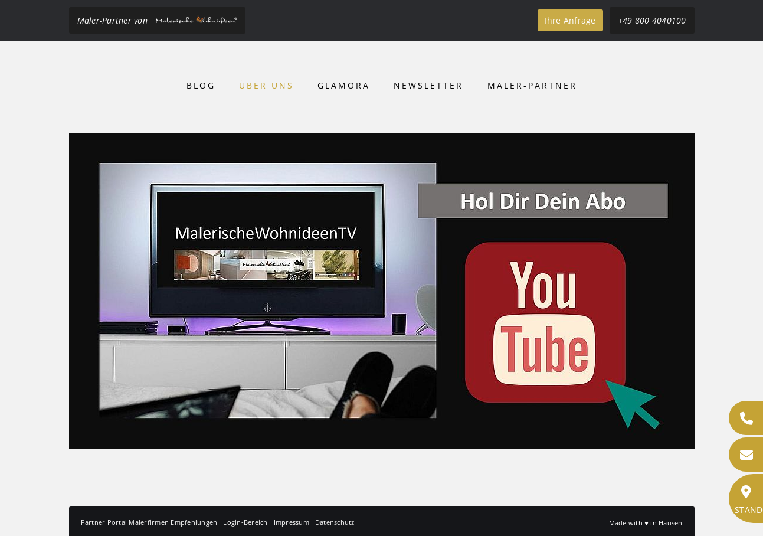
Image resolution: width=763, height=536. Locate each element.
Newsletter (428, 85)
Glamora (343, 85)
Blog (200, 85)
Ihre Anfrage (570, 20)
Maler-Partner (532, 85)
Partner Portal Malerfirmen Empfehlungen (149, 522)
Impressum (291, 522)
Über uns (266, 85)
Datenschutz (335, 522)
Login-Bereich (245, 522)
